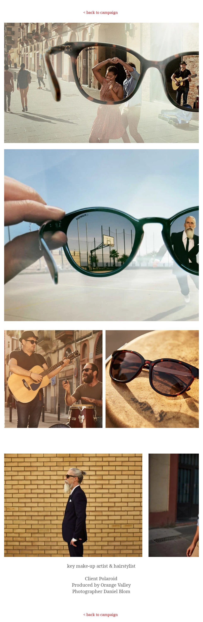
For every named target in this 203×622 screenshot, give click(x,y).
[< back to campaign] (100, 12)
